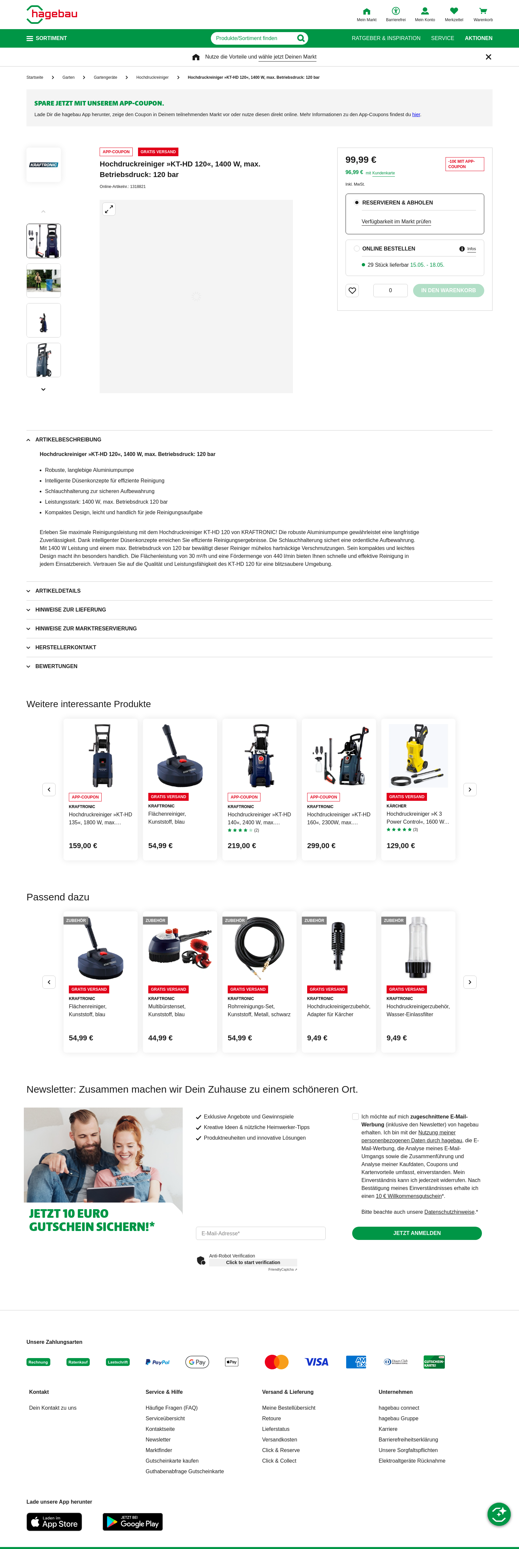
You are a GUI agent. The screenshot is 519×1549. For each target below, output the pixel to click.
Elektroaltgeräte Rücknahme (412, 1461)
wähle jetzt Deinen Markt (287, 57)
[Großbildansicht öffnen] (196, 296)
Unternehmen (396, 1392)
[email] (260, 1233)
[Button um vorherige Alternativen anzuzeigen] (49, 789)
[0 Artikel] (390, 291)
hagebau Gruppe (398, 1418)
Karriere (388, 1429)
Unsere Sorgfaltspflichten (408, 1450)
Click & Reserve (281, 1450)
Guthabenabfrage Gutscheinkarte (185, 1471)
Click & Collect (279, 1461)
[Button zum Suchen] (328, 38)
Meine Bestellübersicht (288, 1408)
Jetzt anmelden (417, 1233)
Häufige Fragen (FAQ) (172, 1408)
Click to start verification (253, 1262)
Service (442, 38)
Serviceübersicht (165, 1418)
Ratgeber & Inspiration (386, 38)
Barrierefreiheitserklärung (408, 1439)
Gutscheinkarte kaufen (172, 1461)
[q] (252, 38)
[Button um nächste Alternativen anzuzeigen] (470, 789)
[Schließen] (489, 57)
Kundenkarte (383, 173)
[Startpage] (51, 14)
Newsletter (158, 1439)
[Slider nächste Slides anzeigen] (43, 387)
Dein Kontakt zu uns (52, 1408)
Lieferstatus (276, 1429)
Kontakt (39, 1392)
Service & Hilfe (164, 1392)
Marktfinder (159, 1450)
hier (416, 114)
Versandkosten (279, 1439)
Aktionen (479, 38)
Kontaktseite (160, 1429)
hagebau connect (399, 1408)
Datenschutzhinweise (449, 1212)
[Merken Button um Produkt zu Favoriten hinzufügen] (352, 290)
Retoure (271, 1418)
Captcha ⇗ (282, 1269)
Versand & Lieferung (288, 1392)
